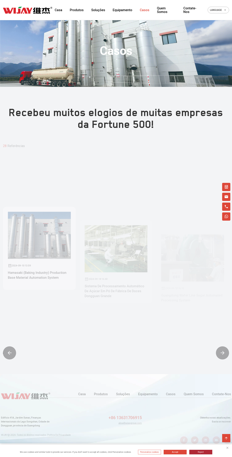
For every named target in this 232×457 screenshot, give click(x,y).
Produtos (77, 10)
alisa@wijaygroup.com (130, 426)
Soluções (98, 10)
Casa (58, 10)
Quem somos (162, 10)
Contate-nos (189, 10)
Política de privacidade (59, 436)
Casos (144, 10)
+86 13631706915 (125, 421)
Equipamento (122, 10)
